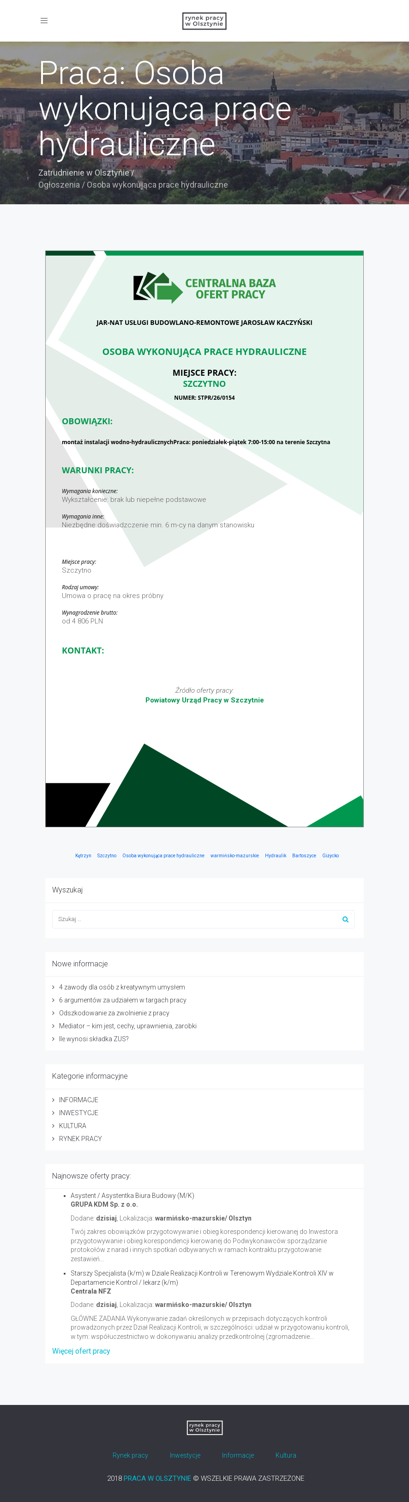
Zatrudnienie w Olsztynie (83, 172)
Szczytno (106, 855)
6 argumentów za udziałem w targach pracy (122, 1000)
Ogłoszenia (59, 184)
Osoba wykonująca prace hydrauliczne (163, 855)
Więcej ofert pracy (81, 1351)
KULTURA (72, 1126)
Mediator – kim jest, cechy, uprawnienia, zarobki (128, 1026)
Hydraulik (275, 855)
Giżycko (330, 855)
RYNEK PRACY (80, 1138)
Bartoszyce (304, 855)
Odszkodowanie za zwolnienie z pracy (114, 1013)
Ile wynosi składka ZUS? (94, 1039)
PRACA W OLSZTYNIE (157, 1478)
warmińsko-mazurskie (235, 855)
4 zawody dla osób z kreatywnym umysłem (122, 987)
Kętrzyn (83, 855)
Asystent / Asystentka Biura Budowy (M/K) (132, 1195)
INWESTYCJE (78, 1113)
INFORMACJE (78, 1100)
